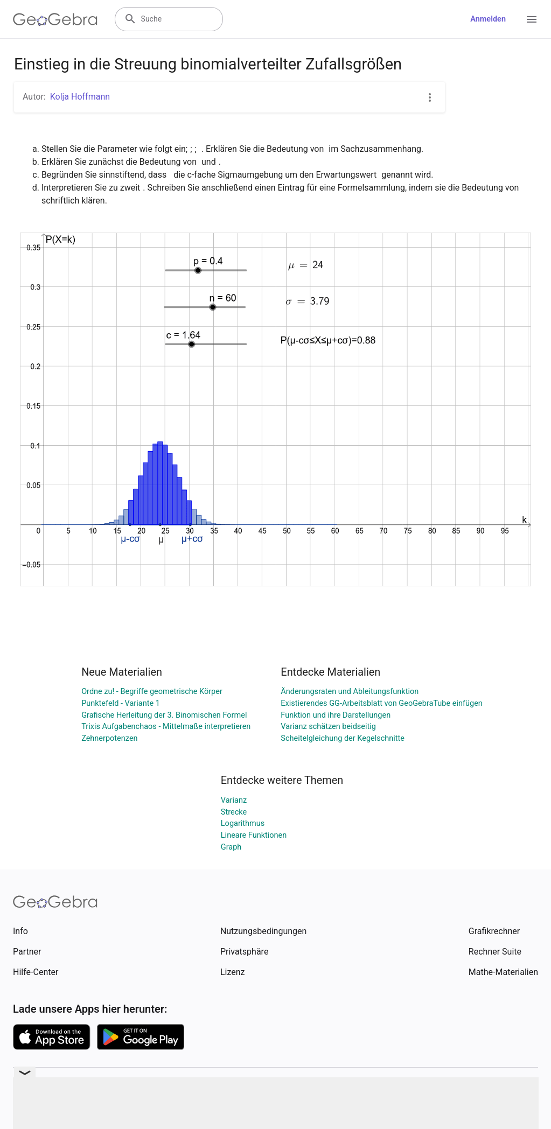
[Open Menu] (531, 19)
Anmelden (488, 19)
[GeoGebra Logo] (55, 19)
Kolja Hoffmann (80, 97)
